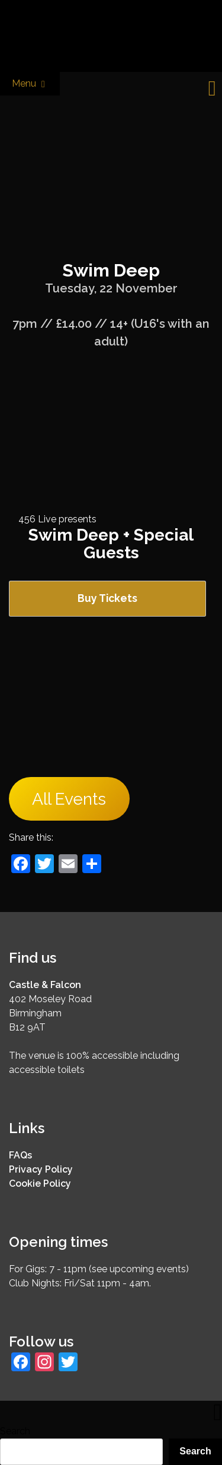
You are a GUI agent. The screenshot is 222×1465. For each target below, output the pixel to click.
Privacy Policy (41, 1169)
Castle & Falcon (45, 984)
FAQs (20, 1155)
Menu (30, 84)
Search (15, 1431)
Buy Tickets (107, 598)
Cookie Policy (40, 1183)
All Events (69, 799)
